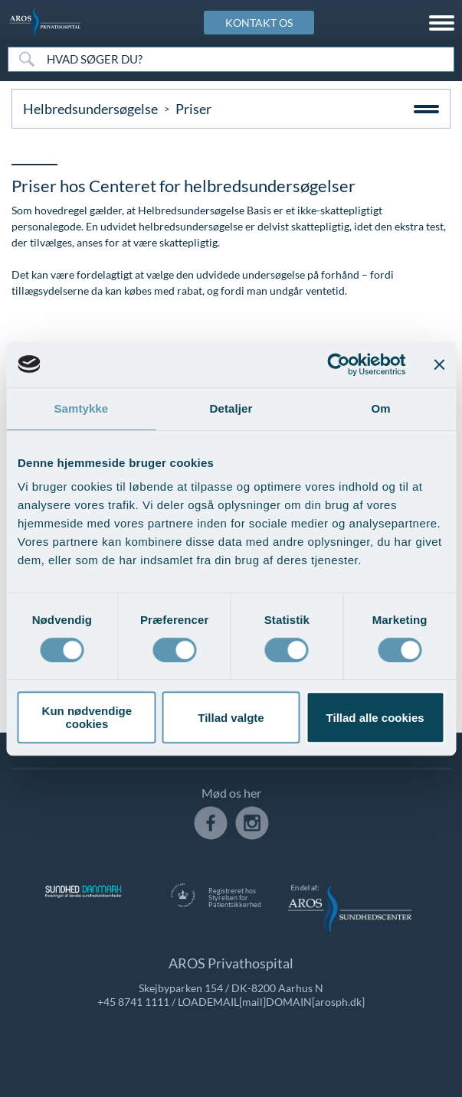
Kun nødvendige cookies (87, 717)
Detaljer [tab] (231, 408)
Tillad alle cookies (375, 717)
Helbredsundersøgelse (90, 108)
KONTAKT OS (259, 22)
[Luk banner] (439, 364)
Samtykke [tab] (81, 408)
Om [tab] (381, 408)
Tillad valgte (231, 717)
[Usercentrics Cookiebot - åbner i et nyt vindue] (338, 364)
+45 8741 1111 (133, 1001)
